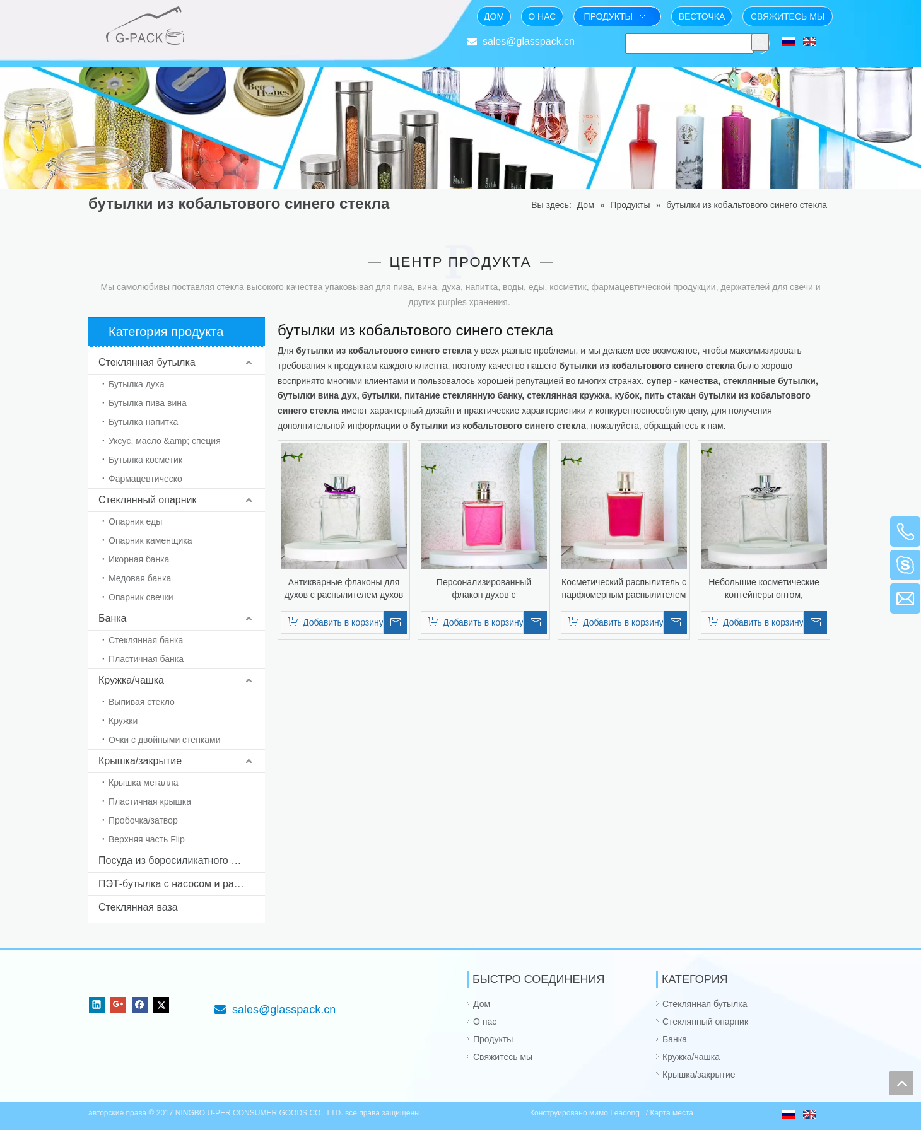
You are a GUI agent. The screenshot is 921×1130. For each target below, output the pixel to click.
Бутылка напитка (143, 422)
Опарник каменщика (150, 540)
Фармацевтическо (145, 479)
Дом (481, 1004)
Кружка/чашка (131, 680)
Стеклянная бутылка (147, 362)
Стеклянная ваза (138, 907)
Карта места (671, 1113)
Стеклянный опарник (147, 499)
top (901, 1083)
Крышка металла (143, 783)
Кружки (123, 721)
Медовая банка (140, 578)
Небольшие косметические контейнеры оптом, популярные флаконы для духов (763, 589)
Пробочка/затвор (143, 820)
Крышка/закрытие (140, 760)
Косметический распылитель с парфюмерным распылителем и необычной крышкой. (623, 589)
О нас (484, 1021)
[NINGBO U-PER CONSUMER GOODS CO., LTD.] (98, 981)
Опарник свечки (141, 597)
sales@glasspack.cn (529, 41)
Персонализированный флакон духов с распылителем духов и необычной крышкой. (484, 589)
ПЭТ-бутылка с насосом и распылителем (181, 883)
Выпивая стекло (142, 702)
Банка (112, 618)
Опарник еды (135, 521)
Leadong (626, 1113)
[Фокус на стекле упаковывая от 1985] (224, 16)
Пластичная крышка (150, 801)
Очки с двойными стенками (165, 740)
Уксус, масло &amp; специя (165, 441)
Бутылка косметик (145, 460)
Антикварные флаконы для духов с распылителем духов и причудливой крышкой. (344, 589)
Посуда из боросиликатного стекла (180, 860)
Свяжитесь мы (502, 1057)
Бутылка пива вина (148, 403)
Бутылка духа (136, 384)
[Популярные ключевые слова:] (760, 42)
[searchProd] (689, 43)
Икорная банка (139, 559)
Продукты (493, 1039)
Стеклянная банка (146, 640)
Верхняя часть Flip (147, 839)
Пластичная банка (146, 659)
